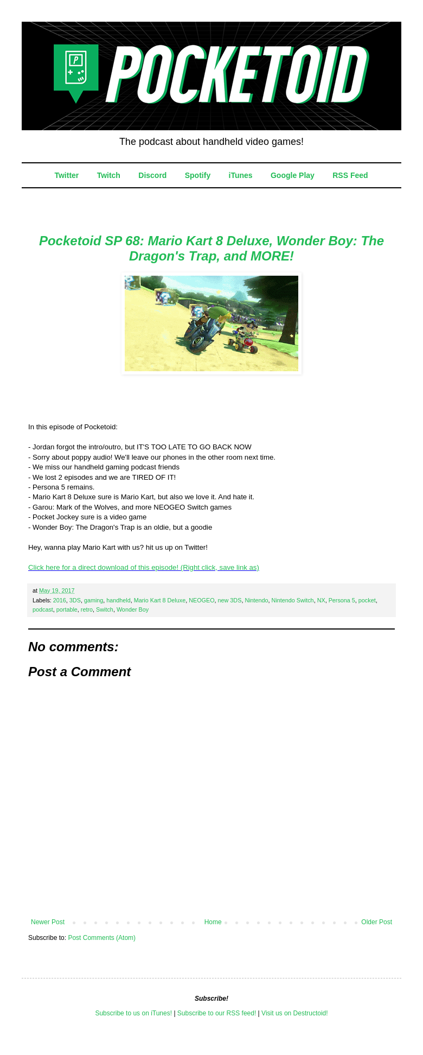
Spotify (197, 175)
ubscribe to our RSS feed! (219, 1013)
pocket (367, 600)
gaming (93, 600)
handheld (118, 600)
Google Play (293, 175)
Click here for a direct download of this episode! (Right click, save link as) (143, 567)
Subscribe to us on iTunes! (133, 1013)
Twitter (66, 175)
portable (67, 609)
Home (213, 922)
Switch (104, 609)
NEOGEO (201, 600)
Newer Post (48, 922)
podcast (43, 609)
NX (321, 600)
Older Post (376, 922)
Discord (152, 175)
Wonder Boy (133, 609)
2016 (59, 600)
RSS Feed (350, 175)
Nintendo (256, 600)
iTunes (241, 175)
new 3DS (230, 600)
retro (87, 609)
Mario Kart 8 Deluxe (159, 600)
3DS (75, 600)
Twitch (108, 175)
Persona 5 (342, 600)
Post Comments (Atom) (102, 938)
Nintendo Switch (293, 600)
